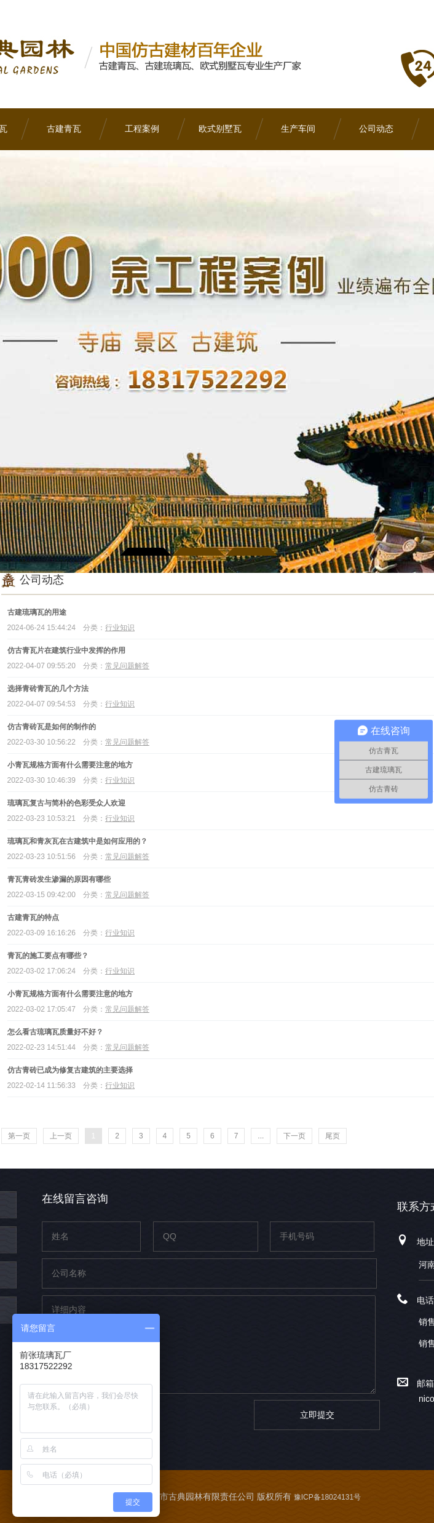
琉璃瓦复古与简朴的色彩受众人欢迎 (66, 803)
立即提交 (317, 1415)
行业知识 (120, 627)
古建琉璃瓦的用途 (36, 612)
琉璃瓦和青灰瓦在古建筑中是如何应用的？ (77, 841)
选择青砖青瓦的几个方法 (48, 688)
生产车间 (298, 129)
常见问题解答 (127, 666)
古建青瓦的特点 (33, 917)
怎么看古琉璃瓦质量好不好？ (55, 1032)
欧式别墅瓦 (220, 129)
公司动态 (376, 129)
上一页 (61, 1136)
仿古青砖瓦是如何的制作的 (51, 726)
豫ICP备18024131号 (327, 1497)
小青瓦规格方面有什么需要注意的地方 (70, 765)
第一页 (19, 1136)
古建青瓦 (64, 129)
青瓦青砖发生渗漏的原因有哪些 (59, 879)
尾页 (332, 1136)
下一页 (294, 1136)
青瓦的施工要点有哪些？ (48, 955)
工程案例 (142, 129)
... (261, 1136)
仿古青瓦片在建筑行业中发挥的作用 (66, 650)
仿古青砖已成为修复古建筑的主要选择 (70, 1070)
